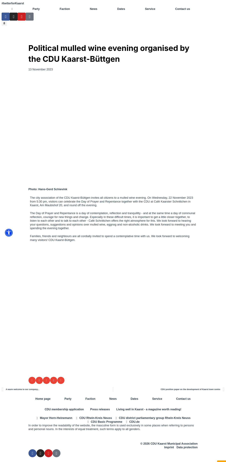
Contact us (182, 9)
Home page (43, 398)
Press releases (100, 409)
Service (150, 9)
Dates (121, 9)
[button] (4, 23)
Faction (65, 9)
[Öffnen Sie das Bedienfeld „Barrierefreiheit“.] (9, 232)
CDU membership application (63, 409)
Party (36, 9)
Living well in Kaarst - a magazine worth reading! (149, 409)
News (93, 9)
